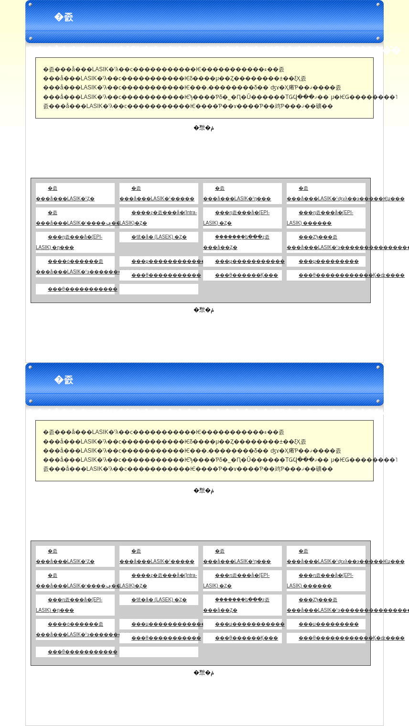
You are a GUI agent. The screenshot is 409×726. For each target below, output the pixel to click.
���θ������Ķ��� (246, 275)
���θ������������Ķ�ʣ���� (352, 275)
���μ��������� (329, 261)
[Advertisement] (204, 153)
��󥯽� (125, 289)
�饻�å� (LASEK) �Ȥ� (159, 236)
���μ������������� (171, 261)
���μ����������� (250, 261)
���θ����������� (166, 275)
